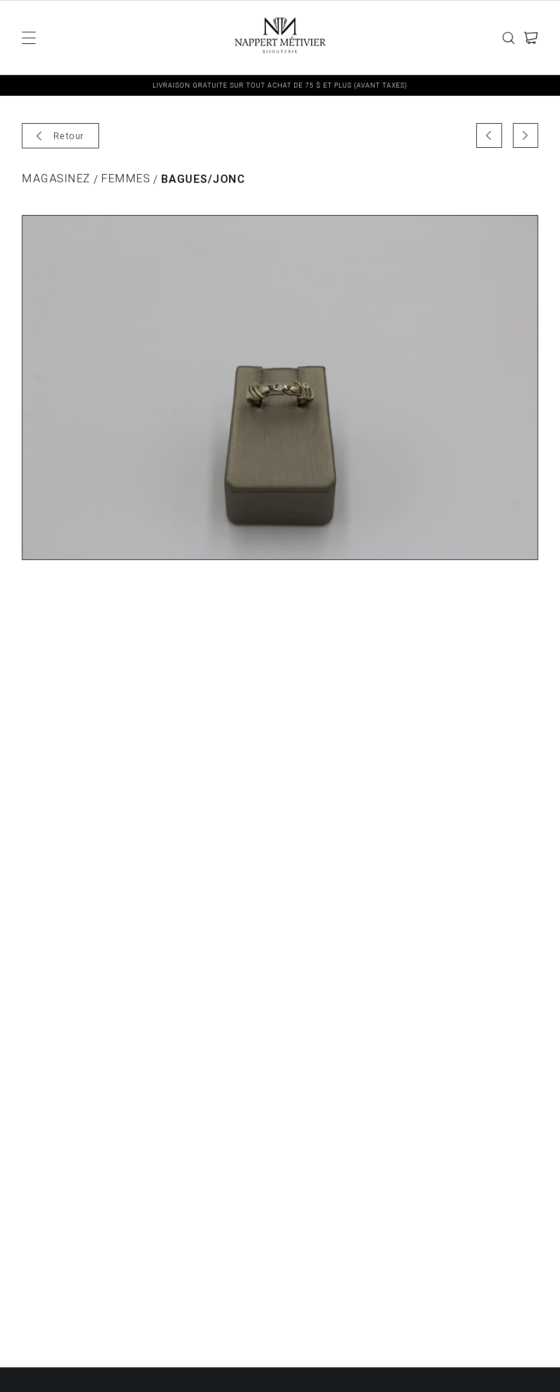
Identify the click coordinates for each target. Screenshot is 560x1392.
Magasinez (56, 179)
